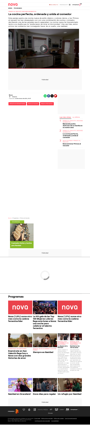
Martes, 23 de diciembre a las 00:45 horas (63, 344)
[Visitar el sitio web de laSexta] (29, 410)
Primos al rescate (33, 104)
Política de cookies (59, 418)
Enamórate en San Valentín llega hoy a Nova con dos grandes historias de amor (19, 355)
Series (10, 8)
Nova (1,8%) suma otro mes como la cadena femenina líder (20, 319)
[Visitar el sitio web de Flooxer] (50, 414)
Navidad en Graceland (19, 394)
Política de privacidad (47, 418)
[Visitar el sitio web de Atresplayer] (75, 410)
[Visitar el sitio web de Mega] (45, 410)
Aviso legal (37, 418)
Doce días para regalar (44, 394)
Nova (9, 218)
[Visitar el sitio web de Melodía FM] (67, 410)
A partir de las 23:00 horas (17, 349)
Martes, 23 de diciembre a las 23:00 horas (75, 344)
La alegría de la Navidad (63, 347)
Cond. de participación (71, 418)
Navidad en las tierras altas (75, 347)
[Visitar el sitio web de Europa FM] (62, 410)
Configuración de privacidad (42, 421)
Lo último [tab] (76, 118)
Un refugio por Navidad (69, 394)
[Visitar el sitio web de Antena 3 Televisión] (23, 410)
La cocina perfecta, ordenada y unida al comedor (70, 136)
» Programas (15, 218)
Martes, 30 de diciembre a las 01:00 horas (44, 350)
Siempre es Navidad (43, 353)
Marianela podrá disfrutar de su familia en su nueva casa (72, 126)
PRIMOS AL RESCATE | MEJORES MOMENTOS (73, 122)
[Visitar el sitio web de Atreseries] (51, 410)
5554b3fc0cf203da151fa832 (17, 104)
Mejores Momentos (47, 104)
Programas (18, 8)
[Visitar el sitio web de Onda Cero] (56, 410)
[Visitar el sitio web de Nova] (40, 410)
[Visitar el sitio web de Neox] (34, 410)
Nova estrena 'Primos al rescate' (71, 142)
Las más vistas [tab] (65, 118)
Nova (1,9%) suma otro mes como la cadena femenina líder (69, 319)
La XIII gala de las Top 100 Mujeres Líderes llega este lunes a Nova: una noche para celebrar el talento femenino (44, 323)
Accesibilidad (55, 421)
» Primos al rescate (24, 218)
